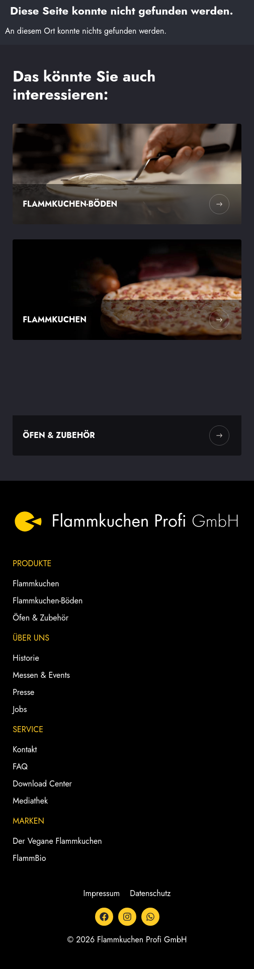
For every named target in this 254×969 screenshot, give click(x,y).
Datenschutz (150, 893)
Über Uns (31, 638)
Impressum (101, 893)
